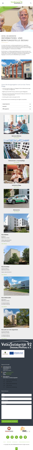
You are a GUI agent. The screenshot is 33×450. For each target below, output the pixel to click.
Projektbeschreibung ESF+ (6, 359)
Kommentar (4, 404)
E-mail (3, 397)
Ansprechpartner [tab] (6, 104)
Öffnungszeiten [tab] (6, 108)
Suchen (31, 3)
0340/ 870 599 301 (8, 373)
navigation (2, 3)
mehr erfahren (16, 137)
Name (3, 393)
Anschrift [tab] (4, 106)
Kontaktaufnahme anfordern (9, 421)
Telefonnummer (5, 400)
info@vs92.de (8, 374)
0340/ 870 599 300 (10, 372)
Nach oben (16, 448)
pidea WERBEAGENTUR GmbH (16, 444)
